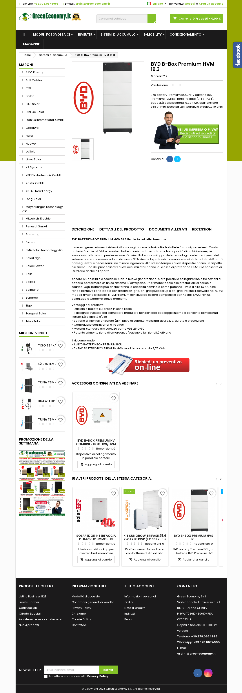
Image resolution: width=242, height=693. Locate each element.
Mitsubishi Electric (38, 218)
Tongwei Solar (35, 313)
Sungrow (31, 298)
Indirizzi (129, 613)
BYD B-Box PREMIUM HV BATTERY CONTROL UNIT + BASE (96, 444)
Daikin (29, 96)
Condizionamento (185, 34)
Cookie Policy (81, 619)
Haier (29, 136)
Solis (28, 274)
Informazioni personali (140, 596)
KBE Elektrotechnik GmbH (43, 175)
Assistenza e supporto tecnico (40, 619)
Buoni (128, 619)
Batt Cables (33, 80)
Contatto (187, 586)
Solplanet (32, 290)
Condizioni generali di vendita (93, 602)
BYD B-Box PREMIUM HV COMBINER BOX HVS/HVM (145, 442)
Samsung (32, 234)
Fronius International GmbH (44, 120)
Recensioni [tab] (202, 229)
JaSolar (31, 151)
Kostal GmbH (34, 183)
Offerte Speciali (30, 613)
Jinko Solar (33, 159)
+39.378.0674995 (46, 3)
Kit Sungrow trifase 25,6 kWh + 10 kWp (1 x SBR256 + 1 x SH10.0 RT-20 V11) (145, 539)
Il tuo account (139, 586)
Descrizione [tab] (83, 229)
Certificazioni (28, 608)
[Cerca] (126, 18)
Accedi (190, 3)
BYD (28, 88)
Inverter (85, 34)
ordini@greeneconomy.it (92, 3)
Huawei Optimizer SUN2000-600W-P (50, 401)
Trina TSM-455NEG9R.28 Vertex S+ (50, 382)
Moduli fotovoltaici (51, 34)
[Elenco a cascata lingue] (157, 3)
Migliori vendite (34, 333)
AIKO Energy (34, 72)
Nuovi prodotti (29, 625)
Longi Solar (33, 199)
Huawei (30, 144)
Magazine (31, 44)
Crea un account (211, 3)
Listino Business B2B (33, 596)
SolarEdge (33, 258)
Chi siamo (79, 613)
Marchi (26, 64)
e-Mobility (153, 34)
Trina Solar (33, 321)
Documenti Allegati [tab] (168, 229)
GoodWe (32, 128)
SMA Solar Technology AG (43, 250)
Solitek (30, 282)
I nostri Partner (29, 602)
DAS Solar (32, 104)
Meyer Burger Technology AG (42, 209)
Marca (156, 76)
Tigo (28, 305)
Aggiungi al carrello (96, 464)
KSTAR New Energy (38, 191)
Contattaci (79, 625)
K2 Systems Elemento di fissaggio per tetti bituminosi (50, 364)
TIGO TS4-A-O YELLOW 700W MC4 (50, 345)
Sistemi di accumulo (118, 34)
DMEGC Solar (34, 112)
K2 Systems (33, 167)
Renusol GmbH (36, 226)
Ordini (128, 602)
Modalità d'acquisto (86, 596)
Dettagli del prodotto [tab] (121, 229)
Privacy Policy (81, 608)
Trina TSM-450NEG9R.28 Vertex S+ (50, 419)
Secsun (30, 242)
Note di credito (135, 608)
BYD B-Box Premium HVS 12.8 (193, 537)
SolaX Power (34, 266)
